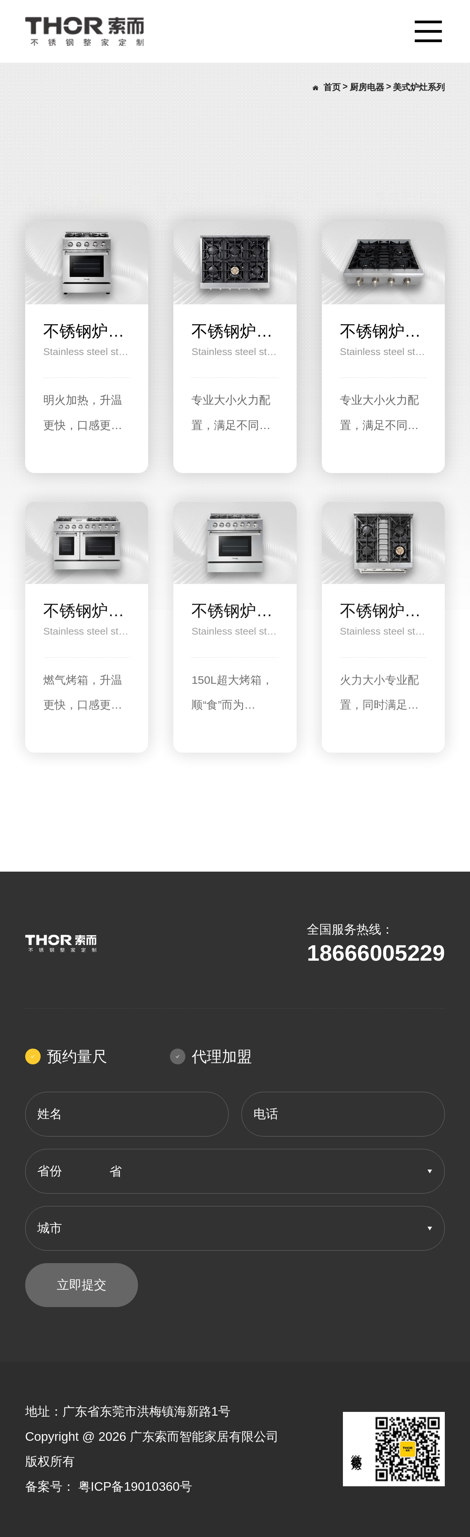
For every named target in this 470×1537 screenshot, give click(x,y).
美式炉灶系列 (419, 87)
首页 (326, 87)
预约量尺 (66, 1056)
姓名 (49, 1114)
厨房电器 (367, 87)
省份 (49, 1171)
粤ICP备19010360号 (135, 1486)
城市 (49, 1228)
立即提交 (81, 1285)
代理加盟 (211, 1056)
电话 (265, 1114)
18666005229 (376, 953)
